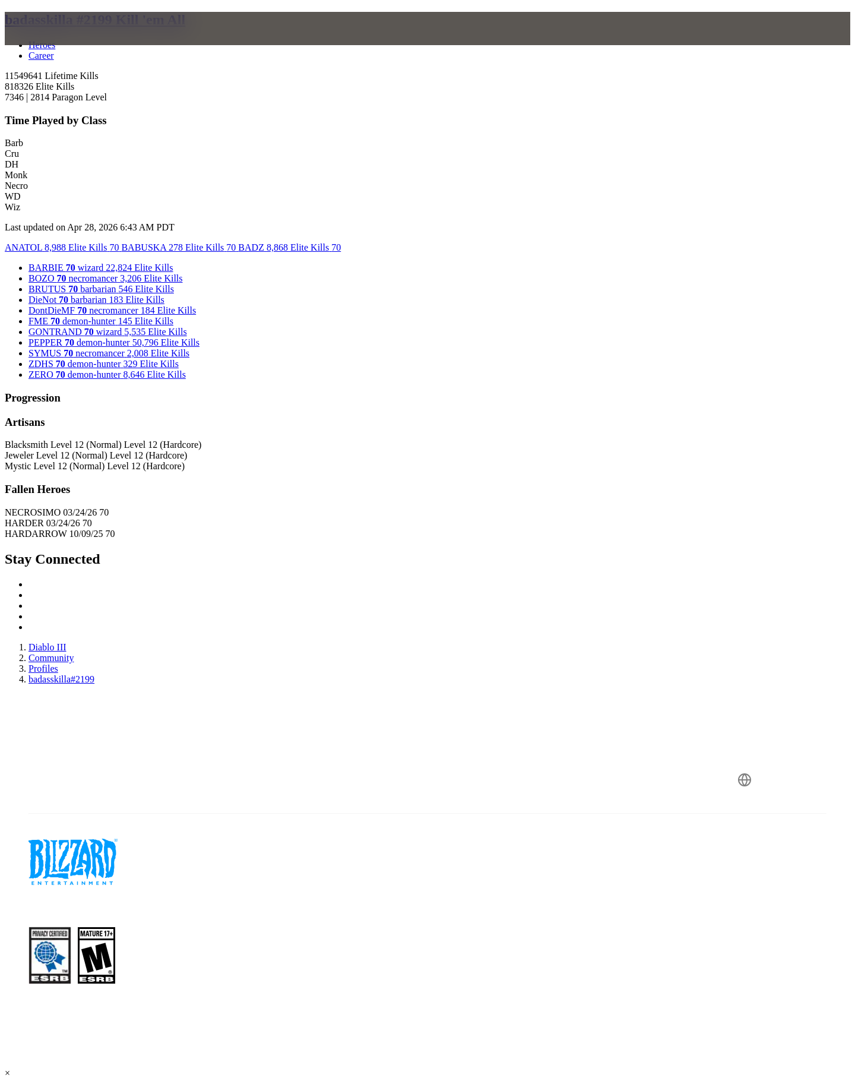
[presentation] (58, 42)
